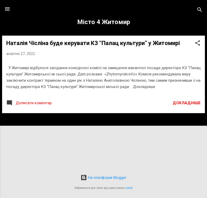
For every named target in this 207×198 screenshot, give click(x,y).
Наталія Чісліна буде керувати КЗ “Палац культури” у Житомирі (93, 43)
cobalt (129, 188)
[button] (197, 44)
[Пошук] (200, 11)
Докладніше (187, 103)
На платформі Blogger (103, 177)
